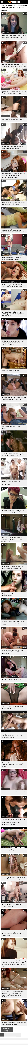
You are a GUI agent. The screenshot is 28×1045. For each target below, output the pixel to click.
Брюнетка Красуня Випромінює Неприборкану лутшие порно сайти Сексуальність (13, 313)
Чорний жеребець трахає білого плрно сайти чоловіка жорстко (12, 147)
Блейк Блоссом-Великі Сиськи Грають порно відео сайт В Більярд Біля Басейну (13, 37)
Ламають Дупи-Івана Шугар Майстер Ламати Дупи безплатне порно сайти (13, 878)
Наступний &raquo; (7, 1030)
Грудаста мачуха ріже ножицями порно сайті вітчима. (12, 707)
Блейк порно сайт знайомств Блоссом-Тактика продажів (10, 371)
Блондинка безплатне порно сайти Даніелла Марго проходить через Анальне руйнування (12, 735)
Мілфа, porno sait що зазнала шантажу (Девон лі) (11, 594)
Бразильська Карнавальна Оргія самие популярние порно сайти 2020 (13, 65)
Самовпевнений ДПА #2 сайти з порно (11, 427)
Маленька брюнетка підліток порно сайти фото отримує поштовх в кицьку (13, 764)
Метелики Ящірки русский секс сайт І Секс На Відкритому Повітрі (13, 203)
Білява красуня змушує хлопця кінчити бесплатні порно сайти (11, 285)
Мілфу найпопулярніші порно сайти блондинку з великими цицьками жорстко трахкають (13, 342)
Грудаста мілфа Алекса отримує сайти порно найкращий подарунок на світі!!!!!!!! (13, 622)
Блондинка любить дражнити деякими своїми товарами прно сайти (13, 231)
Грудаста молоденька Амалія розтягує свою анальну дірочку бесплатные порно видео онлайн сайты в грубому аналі (13, 963)
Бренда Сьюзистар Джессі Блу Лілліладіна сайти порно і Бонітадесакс (11, 482)
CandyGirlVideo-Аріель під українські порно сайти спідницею (13, 1023)
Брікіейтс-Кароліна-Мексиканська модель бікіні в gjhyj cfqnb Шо (12, 511)
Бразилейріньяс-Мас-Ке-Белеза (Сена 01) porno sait (12, 905)
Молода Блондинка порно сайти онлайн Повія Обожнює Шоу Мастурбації (12, 651)
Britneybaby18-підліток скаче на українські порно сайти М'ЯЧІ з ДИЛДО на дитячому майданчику (12, 539)
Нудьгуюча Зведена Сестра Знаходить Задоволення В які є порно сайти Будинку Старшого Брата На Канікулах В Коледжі (13, 821)
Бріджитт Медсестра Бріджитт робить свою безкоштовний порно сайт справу (13, 399)
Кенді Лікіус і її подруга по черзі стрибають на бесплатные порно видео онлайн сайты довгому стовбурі (12, 994)
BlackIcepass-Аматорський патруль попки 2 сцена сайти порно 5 (12, 258)
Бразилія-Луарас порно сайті (11, 679)
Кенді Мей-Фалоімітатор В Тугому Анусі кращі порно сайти (12, 454)
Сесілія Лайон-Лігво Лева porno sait (13, 119)
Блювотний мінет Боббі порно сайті (13, 792)
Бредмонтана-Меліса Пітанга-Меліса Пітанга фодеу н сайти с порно (13, 92)
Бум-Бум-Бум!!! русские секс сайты (13, 850)
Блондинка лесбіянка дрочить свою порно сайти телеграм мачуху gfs (13, 567)
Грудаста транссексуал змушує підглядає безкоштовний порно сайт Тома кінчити (13, 933)
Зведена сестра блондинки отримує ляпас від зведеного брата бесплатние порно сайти (13, 175)
